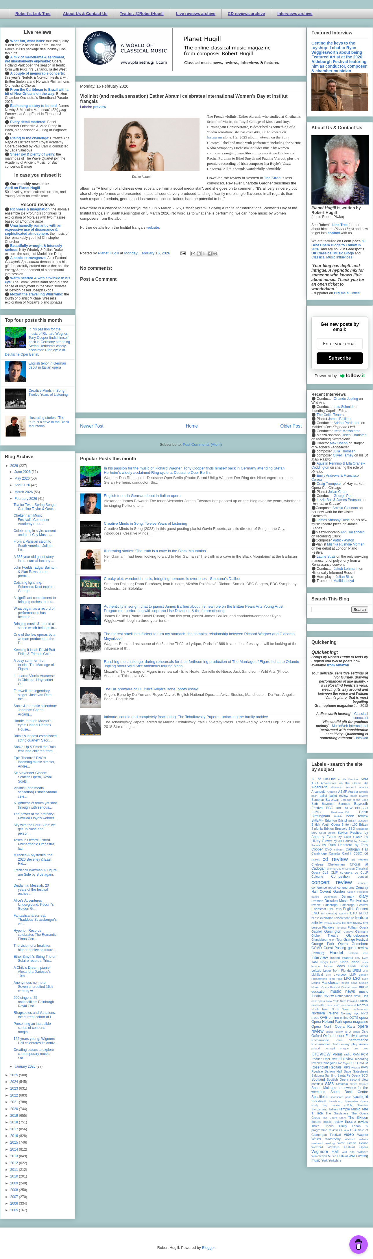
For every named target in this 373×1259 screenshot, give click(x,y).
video (349, 1134)
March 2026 (24, 492)
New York (332, 1001)
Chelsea (317, 864)
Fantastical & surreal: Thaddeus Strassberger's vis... (35, 920)
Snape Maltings (323, 1088)
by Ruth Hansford (337, 845)
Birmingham (320, 816)
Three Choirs (322, 1126)
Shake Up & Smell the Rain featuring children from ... (35, 749)
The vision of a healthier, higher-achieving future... (35, 948)
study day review (325, 1105)
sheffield (317, 1084)
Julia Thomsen (344, 451)
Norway (346, 1013)
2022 (14, 1095)
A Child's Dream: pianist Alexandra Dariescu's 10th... (32, 972)
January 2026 (25, 1066)
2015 (14, 1142)
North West (341, 1009)
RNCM (363, 1063)
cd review (335, 859)
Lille (328, 974)
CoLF (364, 872)
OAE (323, 1018)
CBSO (357, 853)
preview (99, 107)
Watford (349, 1139)
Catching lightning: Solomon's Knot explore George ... (34, 586)
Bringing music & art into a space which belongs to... (35, 626)
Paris (339, 1040)
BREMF (317, 820)
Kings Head (328, 962)
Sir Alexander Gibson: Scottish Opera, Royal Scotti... (33, 777)
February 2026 (26, 499)
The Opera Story (334, 1117)
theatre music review (327, 1121)
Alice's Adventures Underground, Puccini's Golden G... (34, 905)
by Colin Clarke (350, 837)
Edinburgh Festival (354, 905)
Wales (316, 1139)
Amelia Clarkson (345, 508)
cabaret (339, 849)
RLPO (353, 1063)
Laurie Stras (325, 556)
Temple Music (349, 1109)
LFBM (356, 970)
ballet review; (359, 795)
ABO (314, 783)
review (315, 1063)
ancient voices (357, 787)
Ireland (335, 957)
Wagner (362, 1134)
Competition (340, 877)
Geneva (348, 931)
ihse (365, 953)
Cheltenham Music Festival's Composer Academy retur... (31, 519)
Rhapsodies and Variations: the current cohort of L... (35, 1015)
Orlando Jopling (346, 399)
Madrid (315, 982)
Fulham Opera (358, 927)
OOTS (353, 1017)
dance (315, 896)
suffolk (348, 1105)
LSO (356, 979)
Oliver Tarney (343, 455)
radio (347, 1054)
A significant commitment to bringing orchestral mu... (35, 600)
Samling (330, 1075)
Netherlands (343, 996)
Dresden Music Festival (343, 901)
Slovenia (342, 1084)
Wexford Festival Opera (348, 1147)
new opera (318, 1001)
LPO (347, 979)
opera (363, 1018)
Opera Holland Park (326, 1022)
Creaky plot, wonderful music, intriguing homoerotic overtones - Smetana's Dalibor (172, 578)
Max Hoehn (339, 443)
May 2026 (22, 478)
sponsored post (340, 1097)
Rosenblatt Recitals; (327, 1067)
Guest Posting (335, 948)
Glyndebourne (357, 935)
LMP (352, 974)
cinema (331, 868)
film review (354, 923)
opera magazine (355, 1022)
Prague (344, 1048)
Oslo (365, 1031)
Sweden (362, 1105)
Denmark (347, 896)
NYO (364, 1013)
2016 (14, 1136)
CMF (334, 872)
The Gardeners (337, 1113)
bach (314, 795)
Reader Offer (320, 1059)
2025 (14, 1075)
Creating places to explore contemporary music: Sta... (34, 1054)
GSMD (316, 948)
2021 (14, 1102)
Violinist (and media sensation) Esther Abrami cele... (35, 792)
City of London (346, 868)
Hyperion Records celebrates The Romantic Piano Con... (35, 935)
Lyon (365, 978)
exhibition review (331, 918)
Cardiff (346, 853)
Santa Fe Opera (348, 1075)
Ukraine (344, 1130)
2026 (14, 466)
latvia (365, 962)
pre (356, 1048)
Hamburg (317, 953)
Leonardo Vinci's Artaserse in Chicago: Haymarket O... (34, 680)
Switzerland (319, 1109)
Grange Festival (356, 940)
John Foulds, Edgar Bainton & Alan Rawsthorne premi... (35, 571)
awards (363, 791)
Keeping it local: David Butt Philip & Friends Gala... (34, 652)
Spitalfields (319, 1097)
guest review (358, 948)
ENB (339, 909)
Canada (334, 853)
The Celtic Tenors (330, 415)
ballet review (338, 795)
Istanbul (347, 957)
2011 (14, 1170)
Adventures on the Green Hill (344, 783)
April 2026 (22, 485)
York (325, 1160)
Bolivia (338, 816)
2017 (14, 1129)
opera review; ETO (338, 1031)
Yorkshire (334, 1160)
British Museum (358, 820)
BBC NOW (344, 808)
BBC (329, 808)
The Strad (272, 178)
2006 (14, 1203)
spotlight (360, 1096)
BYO (328, 849)
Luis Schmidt (344, 407)
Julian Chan (337, 492)
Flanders (328, 927)
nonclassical (348, 1005)
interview (319, 957)
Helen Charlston (353, 435)
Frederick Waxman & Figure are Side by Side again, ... (35, 874)
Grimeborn (360, 944)
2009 (14, 1183)
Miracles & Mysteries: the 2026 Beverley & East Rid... (33, 859)
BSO (351, 828)
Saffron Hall (333, 1071)
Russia (355, 1067)
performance (358, 1040)
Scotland (318, 1079)
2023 (14, 1088)
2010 (14, 1176)
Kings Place (349, 962)
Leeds (340, 966)
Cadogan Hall (357, 849)
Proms (338, 1054)
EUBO (363, 913)
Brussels (341, 828)
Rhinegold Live (331, 1063)
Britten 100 (349, 824)
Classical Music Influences (331, 257)
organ (356, 1031)
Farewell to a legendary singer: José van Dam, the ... (33, 695)
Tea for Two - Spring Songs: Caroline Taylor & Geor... (35, 507)
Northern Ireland (324, 1013)
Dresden (317, 901)
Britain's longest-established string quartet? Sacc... (35, 738)
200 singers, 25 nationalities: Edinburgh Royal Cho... (34, 1002)
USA (353, 1130)
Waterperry (333, 1139)
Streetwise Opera (356, 1101)
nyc (356, 1013)
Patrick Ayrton (343, 540)
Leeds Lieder (358, 966)
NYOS (315, 1017)
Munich (363, 982)
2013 (14, 1156)
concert (363, 876)
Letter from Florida (337, 970)
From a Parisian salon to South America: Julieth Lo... (33, 545)
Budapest (362, 828)
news (363, 1000)
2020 (14, 1109)
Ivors (365, 957)
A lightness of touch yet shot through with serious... (35, 805)
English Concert (355, 909)
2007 (14, 1197)
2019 (14, 1116)
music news (342, 991)
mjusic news (349, 982)
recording (361, 1059)
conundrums (345, 887)
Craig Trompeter (329, 484)
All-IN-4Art (336, 787)
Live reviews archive (195, 13)
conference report (323, 887)
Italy (357, 957)
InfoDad (362, 738)
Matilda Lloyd (343, 581)
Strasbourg (335, 1101)
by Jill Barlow (343, 841)
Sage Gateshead (356, 1071)
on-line (333, 1018)
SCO (364, 1075)
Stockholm (318, 1101)
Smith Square (359, 1084)
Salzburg (317, 1075)
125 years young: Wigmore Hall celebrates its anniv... (35, 1041)
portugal (330, 1048)
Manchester (331, 983)
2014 (14, 1149)
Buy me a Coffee (347, 293)
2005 (14, 1210)
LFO (365, 970)
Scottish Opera (337, 1079)
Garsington (332, 931)
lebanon (316, 966)
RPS (347, 1067)
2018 (14, 1122)
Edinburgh (330, 905)
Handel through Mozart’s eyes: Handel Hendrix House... (32, 725)
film (344, 923)
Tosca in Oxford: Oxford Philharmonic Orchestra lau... (34, 844)
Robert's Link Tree (33, 13)
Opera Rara (345, 1027)
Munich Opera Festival (325, 987)
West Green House (352, 1143)
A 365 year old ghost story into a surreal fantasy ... (34, 559)
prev (365, 1048)
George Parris (344, 496)
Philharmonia (320, 1044)
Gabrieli (316, 931)
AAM (364, 779)
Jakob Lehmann (346, 569)
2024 (14, 1082)
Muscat (345, 987)
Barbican (332, 800)
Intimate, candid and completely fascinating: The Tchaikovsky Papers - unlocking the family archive (186, 717)
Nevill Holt (361, 996)
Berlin (363, 812)
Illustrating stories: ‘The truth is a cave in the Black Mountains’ (155, 551)
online (344, 1017)
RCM (364, 1054)
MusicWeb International (350, 726)
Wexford (317, 1147)
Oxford (316, 1036)
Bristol (342, 820)
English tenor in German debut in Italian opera (142, 495)
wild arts (348, 1151)
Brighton (331, 820)
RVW (364, 1067)
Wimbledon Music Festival (329, 1156)
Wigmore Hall (325, 1151)
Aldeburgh (319, 787)
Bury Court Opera (323, 832)
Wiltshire (362, 1151)
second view (359, 1079)
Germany (361, 931)
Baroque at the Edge (354, 799)
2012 (14, 1163)
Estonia (343, 913)
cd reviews (359, 859)
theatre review (356, 1122)
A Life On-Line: (348, 779)
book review (357, 816)
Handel (336, 952)
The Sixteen (358, 1118)
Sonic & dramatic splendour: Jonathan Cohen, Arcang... (35, 710)
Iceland (353, 953)
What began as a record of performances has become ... (34, 613)
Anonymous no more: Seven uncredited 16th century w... (33, 987)
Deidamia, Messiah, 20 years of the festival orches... (31, 889)
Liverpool (340, 974)
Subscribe (339, 358)
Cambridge (319, 853)
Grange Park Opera (329, 944)
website (152, 227)
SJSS (329, 1084)
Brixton (329, 828)
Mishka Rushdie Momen (345, 544)
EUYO (315, 918)
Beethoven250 (340, 812)
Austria (353, 791)
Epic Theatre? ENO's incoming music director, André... (34, 762)
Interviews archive (294, 13)
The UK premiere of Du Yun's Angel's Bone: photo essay (151, 689)
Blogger (208, 1247)
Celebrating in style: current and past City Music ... (35, 533)
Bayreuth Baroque (336, 803)
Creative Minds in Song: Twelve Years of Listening (145, 523)
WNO (353, 1156)
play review (359, 1044)
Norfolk (362, 1005)
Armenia (332, 791)
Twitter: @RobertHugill (142, 13)
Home (192, 426)
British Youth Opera (325, 824)
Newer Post (92, 426)
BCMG (316, 812)
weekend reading (323, 1143)
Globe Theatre (324, 935)
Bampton (317, 799)
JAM (314, 962)
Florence (341, 927)
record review (342, 1059)
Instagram (214, 137)
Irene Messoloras (347, 431)
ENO (315, 913)
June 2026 (23, 472)
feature (349, 918)
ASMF (342, 791)
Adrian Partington (346, 423)
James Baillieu (339, 419)
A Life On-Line (323, 779)
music (354, 987)
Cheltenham (336, 864)
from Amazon (338, 665)
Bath (314, 803)
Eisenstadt (318, 909)
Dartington (330, 896)
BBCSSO (361, 808)
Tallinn (333, 1109)
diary (363, 896)
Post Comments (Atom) (202, 444)
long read (335, 978)
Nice (329, 1005)
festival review (332, 923)
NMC (336, 1005)
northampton (360, 1009)
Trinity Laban (350, 1126)
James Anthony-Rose (333, 520)
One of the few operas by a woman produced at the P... (34, 639)
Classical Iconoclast (360, 716)
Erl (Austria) (329, 913)
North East (319, 1009)
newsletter (318, 1005)
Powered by (340, 375)
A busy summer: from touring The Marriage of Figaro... (34, 665)
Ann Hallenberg (352, 532)
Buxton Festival (349, 833)
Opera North (321, 1027)
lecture (328, 966)
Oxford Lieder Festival (340, 1036)
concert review (331, 882)
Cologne (317, 876)
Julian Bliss (344, 577)
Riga (346, 1063)
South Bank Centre (349, 1092)
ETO (353, 913)
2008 (14, 1190)
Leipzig (316, 970)
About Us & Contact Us (85, 13)
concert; (363, 883)
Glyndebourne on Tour (326, 939)
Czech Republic (357, 891)
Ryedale (317, 1071)
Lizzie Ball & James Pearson (339, 500)
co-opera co (349, 872)
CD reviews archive (246, 13)
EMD (331, 909)
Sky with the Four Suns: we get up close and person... (35, 829)
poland (315, 1048)
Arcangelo (318, 791)
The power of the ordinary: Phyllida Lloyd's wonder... (35, 816)
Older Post (291, 426)
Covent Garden (332, 892)
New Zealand (348, 1001)
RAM (355, 1054)
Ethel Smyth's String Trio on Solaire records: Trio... (35, 959)
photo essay (341, 1044)
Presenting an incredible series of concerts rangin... (32, 1028)
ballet (323, 795)
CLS (325, 872)
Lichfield (317, 974)
